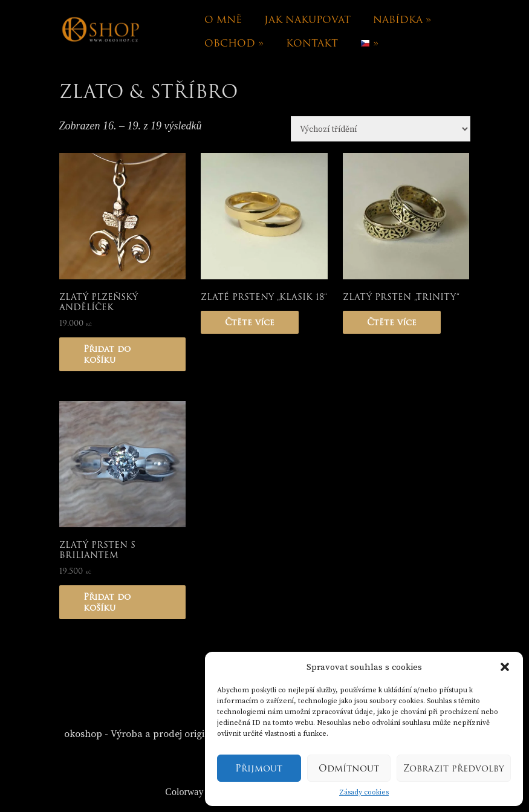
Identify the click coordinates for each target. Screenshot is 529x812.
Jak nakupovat (307, 19)
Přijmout (258, 768)
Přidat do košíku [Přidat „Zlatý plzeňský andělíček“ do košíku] (107, 354)
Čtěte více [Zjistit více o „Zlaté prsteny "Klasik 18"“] (249, 322)
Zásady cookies (364, 792)
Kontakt (312, 43)
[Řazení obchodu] (380, 128)
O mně (223, 19)
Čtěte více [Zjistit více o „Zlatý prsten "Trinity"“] (392, 322)
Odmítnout (349, 768)
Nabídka (402, 19)
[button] (505, 667)
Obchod (234, 43)
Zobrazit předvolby (453, 768)
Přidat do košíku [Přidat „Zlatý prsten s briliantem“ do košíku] (107, 602)
